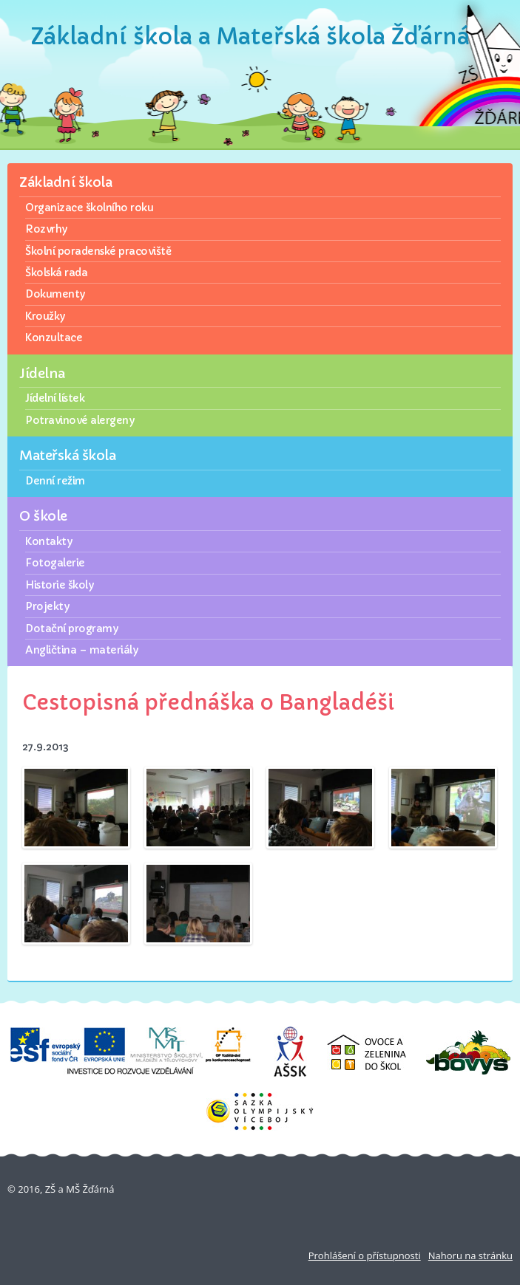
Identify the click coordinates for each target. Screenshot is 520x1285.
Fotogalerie (55, 562)
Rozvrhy (46, 229)
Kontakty (48, 541)
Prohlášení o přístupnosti (364, 1255)
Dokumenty (55, 294)
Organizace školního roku (89, 207)
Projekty (47, 606)
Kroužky (45, 316)
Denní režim (55, 480)
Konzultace (53, 337)
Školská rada (56, 272)
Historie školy (59, 585)
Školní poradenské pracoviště (98, 251)
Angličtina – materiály (81, 650)
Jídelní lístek (54, 398)
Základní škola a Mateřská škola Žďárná (250, 36)
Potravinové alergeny (79, 420)
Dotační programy (71, 628)
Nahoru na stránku (470, 1255)
